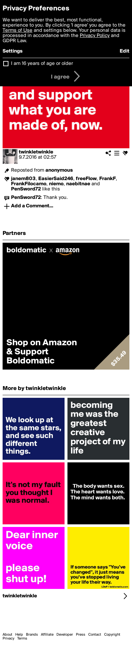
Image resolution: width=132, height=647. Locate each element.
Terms (22, 639)
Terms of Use (17, 30)
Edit (124, 51)
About (7, 635)
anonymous (59, 170)
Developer (64, 635)
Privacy (8, 639)
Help (19, 635)
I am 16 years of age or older (42, 63)
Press (80, 635)
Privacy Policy (95, 35)
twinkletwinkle (36, 152)
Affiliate (47, 635)
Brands (32, 635)
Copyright (112, 635)
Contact (94, 635)
